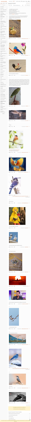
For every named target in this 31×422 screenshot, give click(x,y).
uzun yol (1, 18)
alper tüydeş (10, 149)
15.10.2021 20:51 (27, 369)
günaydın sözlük (2, 16)
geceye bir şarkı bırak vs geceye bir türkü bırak (14, 413)
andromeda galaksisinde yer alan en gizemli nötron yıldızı (20, 196)
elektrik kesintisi (2, 99)
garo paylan (1, 23)
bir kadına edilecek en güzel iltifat (3, 66)
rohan (1, 19)
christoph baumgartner (3, 98)
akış (1, 3)
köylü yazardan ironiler (25, 38)
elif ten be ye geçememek (2, 74)
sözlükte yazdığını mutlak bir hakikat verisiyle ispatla (2, 46)
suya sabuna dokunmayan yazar (2, 111)
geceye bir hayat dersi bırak (12, 419)
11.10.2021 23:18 (23, 120)
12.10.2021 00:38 (24, 126)
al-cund (27, 126)
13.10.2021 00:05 (25, 286)
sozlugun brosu (26, 172)
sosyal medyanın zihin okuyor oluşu (3, 35)
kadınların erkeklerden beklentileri (3, 11)
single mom (1, 72)
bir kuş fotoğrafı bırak (11, 418)
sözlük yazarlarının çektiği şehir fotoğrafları (3, 21)
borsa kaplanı (2, 6)
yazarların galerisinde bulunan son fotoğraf (3, 62)
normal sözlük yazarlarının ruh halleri (3, 84)
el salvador (26, 75)
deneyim (1, 69)
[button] (18, 1)
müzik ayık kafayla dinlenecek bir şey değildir (2, 32)
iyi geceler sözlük (2, 103)
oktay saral (1, 60)
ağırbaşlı (1, 64)
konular (6, 3)
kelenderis (26, 402)
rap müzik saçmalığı (2, 38)
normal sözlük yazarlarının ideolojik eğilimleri (2, 14)
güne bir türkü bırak (2, 36)
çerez (24, 420)
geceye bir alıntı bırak (3, 79)
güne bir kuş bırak (11, 416)
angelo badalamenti (2, 96)
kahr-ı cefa (26, 120)
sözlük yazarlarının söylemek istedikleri (2, 95)
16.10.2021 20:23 (23, 402)
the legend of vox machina (2, 56)
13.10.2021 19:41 (19, 328)
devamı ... (3, 113)
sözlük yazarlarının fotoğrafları (2, 107)
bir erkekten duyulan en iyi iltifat (3, 109)
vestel (1, 39)
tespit (1, 77)
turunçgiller (23, 1)
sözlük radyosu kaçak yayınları (3, 101)
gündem (4, 3)
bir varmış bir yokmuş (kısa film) (3, 86)
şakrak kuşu (17, 149)
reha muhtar (2, 8)
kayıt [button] (21, 407)
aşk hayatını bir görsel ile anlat (3, 54)
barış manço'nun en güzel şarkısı (2, 58)
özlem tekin (1, 76)
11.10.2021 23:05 (23, 55)
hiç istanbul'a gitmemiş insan (3, 29)
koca (1, 80)
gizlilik (26, 420)
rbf (27, 286)
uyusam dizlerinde (2, 91)
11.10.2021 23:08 (23, 75)
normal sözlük (4, 1)
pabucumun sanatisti (25, 303)
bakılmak (1, 88)
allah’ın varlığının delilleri (3, 9)
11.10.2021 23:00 (19, 38)
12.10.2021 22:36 (19, 152)
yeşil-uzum (26, 55)
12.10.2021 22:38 (21, 172)
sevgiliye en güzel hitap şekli (3, 43)
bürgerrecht (1, 82)
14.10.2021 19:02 (19, 344)
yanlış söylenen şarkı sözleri (2, 51)
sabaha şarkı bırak (2, 49)
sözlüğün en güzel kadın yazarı (3, 27)
